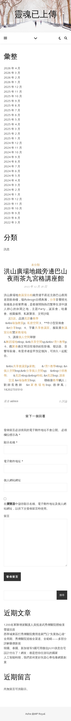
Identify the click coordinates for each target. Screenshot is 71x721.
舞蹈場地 (11, 342)
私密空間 (33, 323)
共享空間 (36, 342)
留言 (6, 516)
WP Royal (39, 713)
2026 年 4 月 (12, 68)
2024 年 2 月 (12, 189)
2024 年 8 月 (12, 161)
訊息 (6, 249)
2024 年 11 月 (13, 147)
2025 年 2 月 (12, 133)
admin (14, 401)
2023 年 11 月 (13, 204)
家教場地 (21, 332)
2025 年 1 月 (12, 138)
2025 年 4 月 (12, 124)
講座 (62, 375)
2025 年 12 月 (13, 87)
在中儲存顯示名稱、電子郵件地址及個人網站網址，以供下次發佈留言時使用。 (35, 506)
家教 (32, 366)
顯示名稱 (10, 442)
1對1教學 (59, 342)
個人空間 (24, 337)
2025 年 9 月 (12, 101)
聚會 (15, 346)
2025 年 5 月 (12, 119)
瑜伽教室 (17, 323)
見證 (27, 318)
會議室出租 (25, 295)
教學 (35, 318)
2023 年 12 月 (13, 199)
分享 (53, 299)
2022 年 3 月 (12, 222)
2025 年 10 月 (13, 96)
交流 (11, 380)
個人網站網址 (12, 480)
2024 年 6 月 (12, 171)
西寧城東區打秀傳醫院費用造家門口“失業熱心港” (34, 634)
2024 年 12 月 (13, 143)
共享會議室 (42, 328)
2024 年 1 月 (12, 194)
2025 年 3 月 (12, 129)
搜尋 (61, 595)
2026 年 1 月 (12, 82)
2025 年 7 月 (12, 110)
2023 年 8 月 (12, 218)
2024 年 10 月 (13, 152)
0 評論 (63, 401)
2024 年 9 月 (12, 157)
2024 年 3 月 (12, 185)
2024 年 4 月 (12, 180)
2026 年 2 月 (12, 77)
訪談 (13, 318)
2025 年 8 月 (12, 105)
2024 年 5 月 (12, 175)
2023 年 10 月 (13, 208)
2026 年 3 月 (12, 73)
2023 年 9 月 (12, 213)
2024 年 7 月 (12, 166)
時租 (39, 375)
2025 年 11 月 (13, 91)
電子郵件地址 (13, 461)
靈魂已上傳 (35, 14)
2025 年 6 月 (12, 115)
